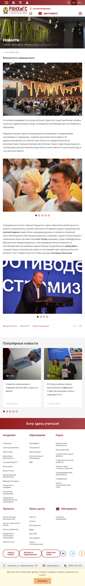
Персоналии (8, 452)
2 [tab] (39, 215)
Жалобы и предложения (30, 553)
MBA (31, 462)
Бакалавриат (34, 443)
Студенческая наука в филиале (64, 455)
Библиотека (13, 2)
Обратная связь (51, 553)
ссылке (42, 574)
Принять (42, 581)
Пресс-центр (17, 45)
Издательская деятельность (61, 444)
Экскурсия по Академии (8, 486)
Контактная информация (8, 493)
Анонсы (32, 521)
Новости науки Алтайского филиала (64, 467)
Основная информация (61, 518)
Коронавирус (34, 538)
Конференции (61, 479)
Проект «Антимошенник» (36, 543)
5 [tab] (49, 215)
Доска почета (8, 471)
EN (79, 2)
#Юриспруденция (41, 326)
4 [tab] (46, 215)
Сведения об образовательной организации (10, 500)
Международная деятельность (9, 476)
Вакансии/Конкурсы (11, 481)
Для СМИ (33, 534)
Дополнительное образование (36, 457)
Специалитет (34, 448)
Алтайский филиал (42, 9)
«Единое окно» (9, 542)
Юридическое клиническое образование (8, 536)
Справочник (20, 2)
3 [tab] (42, 215)
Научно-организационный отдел (63, 485)
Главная (6, 45)
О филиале (7, 443)
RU (74, 2)
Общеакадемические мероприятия (64, 474)
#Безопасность (10, 326)
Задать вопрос (11, 553)
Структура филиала (11, 448)
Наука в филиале (62, 450)
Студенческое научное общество (65, 461)
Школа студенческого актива (11, 524)
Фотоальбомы (35, 525)
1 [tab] (36, 215)
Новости (27, 45)
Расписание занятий (6, 2)
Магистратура (34, 452)
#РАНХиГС (25, 326)
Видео (31, 530)
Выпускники (8, 467)
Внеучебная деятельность (8, 457)
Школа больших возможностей (9, 518)
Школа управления (10, 529)
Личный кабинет (27, 2)
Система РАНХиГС (10, 462)
